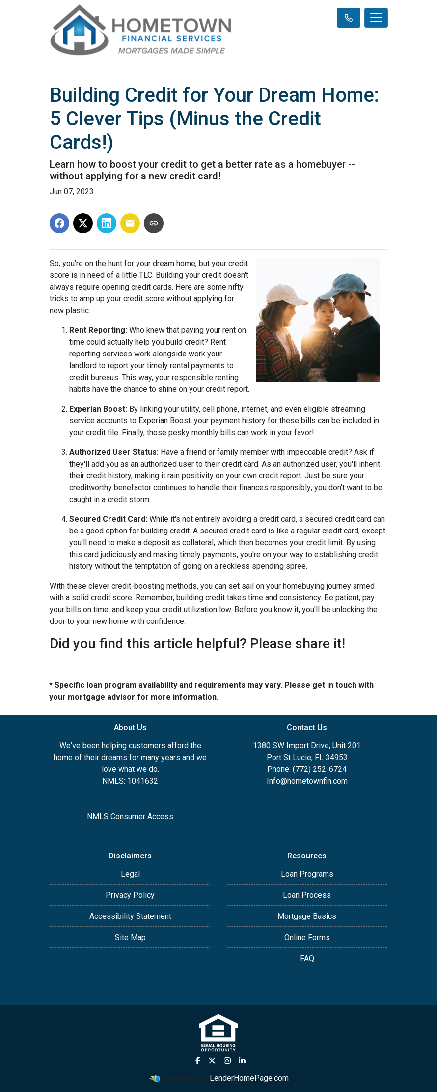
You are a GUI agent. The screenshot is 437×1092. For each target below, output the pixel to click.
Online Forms (307, 937)
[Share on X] (83, 223)
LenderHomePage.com (249, 1078)
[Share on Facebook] (59, 223)
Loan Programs (307, 874)
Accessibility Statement (130, 916)
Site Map (130, 937)
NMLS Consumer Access (130, 816)
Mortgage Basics (306, 916)
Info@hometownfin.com (307, 781)
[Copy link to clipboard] (154, 223)
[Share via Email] (130, 223)
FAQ (307, 958)
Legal (130, 874)
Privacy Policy (130, 895)
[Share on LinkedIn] (106, 223)
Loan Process (307, 895)
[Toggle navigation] (376, 18)
